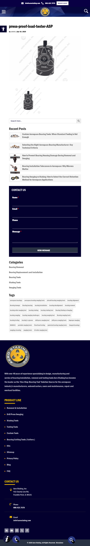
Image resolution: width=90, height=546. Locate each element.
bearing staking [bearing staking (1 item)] (33, 310)
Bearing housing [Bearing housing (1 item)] (27, 305)
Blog (9, 464)
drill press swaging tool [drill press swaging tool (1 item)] (42, 320)
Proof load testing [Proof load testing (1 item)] (39, 325)
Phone (15, 220)
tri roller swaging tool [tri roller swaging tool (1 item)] (40, 330)
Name (15, 197)
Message (16, 231)
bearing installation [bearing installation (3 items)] (41, 305)
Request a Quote (62, 3)
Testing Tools (12, 426)
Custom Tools (12, 433)
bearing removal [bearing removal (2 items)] (70, 305)
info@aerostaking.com (22, 520)
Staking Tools (15, 282)
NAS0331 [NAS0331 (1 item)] (13, 325)
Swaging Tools (15, 287)
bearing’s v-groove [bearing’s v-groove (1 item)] (27, 320)
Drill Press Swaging (15, 414)
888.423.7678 (19, 507)
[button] (3, 29)
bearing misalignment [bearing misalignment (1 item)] (56, 305)
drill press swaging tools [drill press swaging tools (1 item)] (59, 320)
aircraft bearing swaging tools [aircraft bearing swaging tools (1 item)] (56, 300)
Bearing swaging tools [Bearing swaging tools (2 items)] (63, 315)
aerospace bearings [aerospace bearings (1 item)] (16, 300)
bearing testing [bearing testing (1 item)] (14, 320)
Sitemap (10, 452)
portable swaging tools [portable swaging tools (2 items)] (25, 325)
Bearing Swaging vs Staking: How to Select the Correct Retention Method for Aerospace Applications (50, 178)
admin (13, 31)
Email (15, 209)
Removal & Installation (17, 408)
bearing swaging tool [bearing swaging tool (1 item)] (48, 315)
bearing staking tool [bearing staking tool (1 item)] (47, 310)
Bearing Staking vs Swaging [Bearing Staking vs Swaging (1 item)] (64, 310)
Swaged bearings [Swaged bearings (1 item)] (74, 325)
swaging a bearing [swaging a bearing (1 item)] (15, 330)
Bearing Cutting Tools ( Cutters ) (21, 439)
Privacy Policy (13, 458)
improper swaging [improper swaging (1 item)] (74, 320)
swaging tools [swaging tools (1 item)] (27, 330)
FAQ (8, 471)
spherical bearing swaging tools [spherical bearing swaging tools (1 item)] (57, 325)
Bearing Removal (16, 267)
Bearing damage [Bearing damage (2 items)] (15, 305)
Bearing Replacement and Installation (26, 272)
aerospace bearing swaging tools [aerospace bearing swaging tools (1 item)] (35, 300)
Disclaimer (59, 543)
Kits (8, 445)
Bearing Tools (15, 277)
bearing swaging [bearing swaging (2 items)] (15, 315)
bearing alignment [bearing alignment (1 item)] (73, 300)
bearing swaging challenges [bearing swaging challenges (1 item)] (30, 315)
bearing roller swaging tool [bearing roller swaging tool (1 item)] (18, 310)
